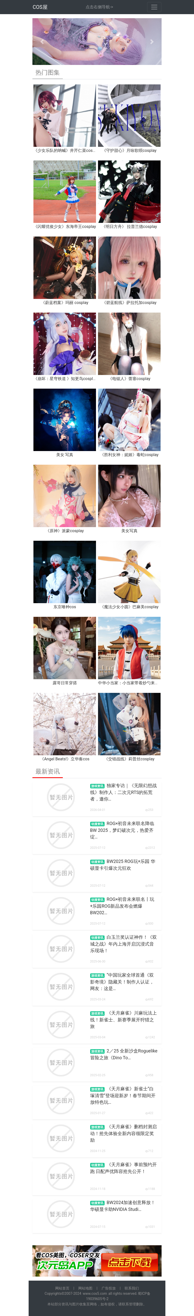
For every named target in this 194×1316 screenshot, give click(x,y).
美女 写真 (64, 454)
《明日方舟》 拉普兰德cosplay (129, 226)
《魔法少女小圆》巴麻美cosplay (129, 606)
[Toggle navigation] (154, 7)
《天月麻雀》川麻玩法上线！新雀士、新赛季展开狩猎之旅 (123, 1019)
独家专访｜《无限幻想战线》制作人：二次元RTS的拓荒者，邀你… (123, 792)
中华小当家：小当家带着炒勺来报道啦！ (134, 682)
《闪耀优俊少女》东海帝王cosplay (64, 226)
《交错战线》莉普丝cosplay (129, 759)
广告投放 (109, 1288)
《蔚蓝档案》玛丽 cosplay (64, 302)
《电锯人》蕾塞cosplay (129, 378)
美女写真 (129, 530)
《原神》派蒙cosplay (65, 530)
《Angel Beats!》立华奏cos (64, 759)
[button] (42, 41)
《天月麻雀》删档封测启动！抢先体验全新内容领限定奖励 (123, 1133)
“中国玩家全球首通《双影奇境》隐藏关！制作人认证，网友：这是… (122, 982)
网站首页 (62, 1288)
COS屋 (40, 7)
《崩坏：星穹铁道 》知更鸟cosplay (65, 378)
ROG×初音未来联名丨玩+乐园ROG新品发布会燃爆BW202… (122, 906)
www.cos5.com (95, 1293)
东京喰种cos (64, 606)
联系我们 (132, 1288)
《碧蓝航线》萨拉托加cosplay (129, 302)
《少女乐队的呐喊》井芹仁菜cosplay (66, 150)
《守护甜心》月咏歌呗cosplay (129, 150)
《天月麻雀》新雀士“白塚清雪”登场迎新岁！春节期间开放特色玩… (123, 1095)
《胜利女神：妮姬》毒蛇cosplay (129, 454)
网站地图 (85, 1288)
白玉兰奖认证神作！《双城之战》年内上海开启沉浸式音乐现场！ (123, 944)
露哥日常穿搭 (65, 682)
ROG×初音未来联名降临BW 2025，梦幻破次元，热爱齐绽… (122, 830)
